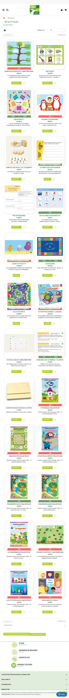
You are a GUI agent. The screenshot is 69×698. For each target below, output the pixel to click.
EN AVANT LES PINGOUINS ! (50, 119)
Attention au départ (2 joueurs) (50, 312)
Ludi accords (50, 264)
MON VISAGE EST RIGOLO (50, 600)
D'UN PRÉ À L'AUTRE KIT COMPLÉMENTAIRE (50, 552)
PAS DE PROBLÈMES (19, 215)
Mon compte (5, 679)
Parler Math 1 (19, 119)
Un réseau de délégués (28, 650)
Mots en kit (50, 71)
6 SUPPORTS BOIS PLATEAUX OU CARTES (19, 408)
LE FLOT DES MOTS (19, 312)
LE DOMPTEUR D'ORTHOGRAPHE (50, 167)
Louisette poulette (19, 264)
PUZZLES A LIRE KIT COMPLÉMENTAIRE (19, 360)
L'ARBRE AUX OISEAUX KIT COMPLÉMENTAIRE (19, 71)
